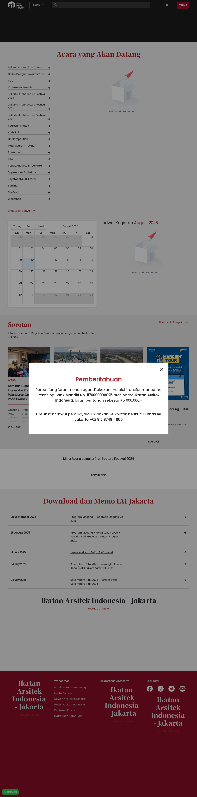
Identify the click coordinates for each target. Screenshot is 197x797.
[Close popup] (161, 369)
